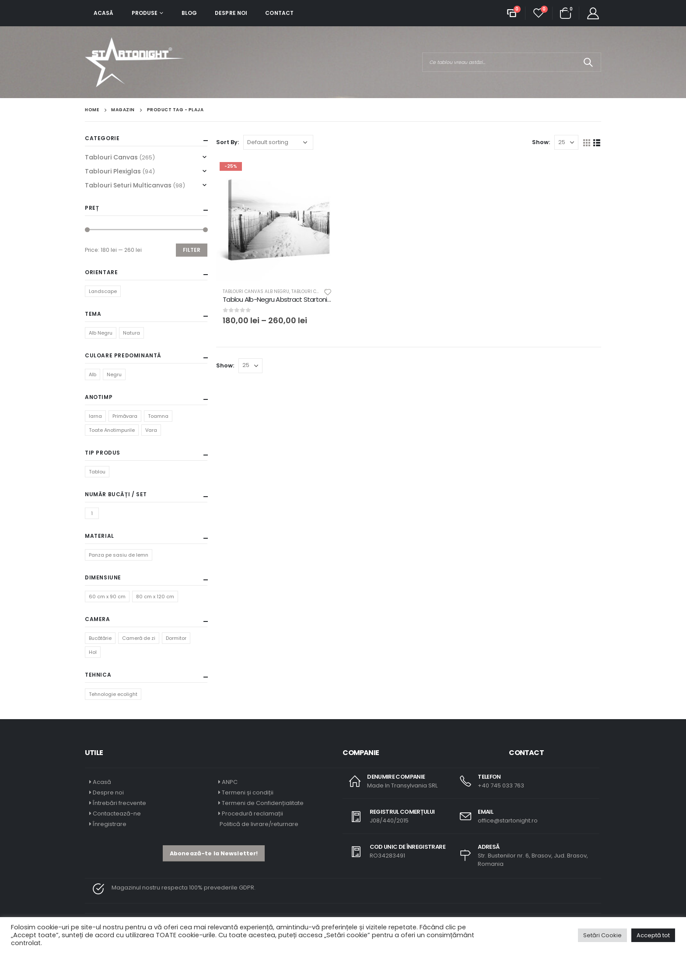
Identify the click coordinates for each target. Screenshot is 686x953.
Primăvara (124, 416)
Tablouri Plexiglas (113, 171)
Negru (114, 374)
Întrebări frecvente (119, 803)
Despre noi (231, 13)
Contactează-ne (117, 813)
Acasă (104, 13)
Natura (131, 332)
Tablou (97, 471)
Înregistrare (109, 824)
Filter (191, 250)
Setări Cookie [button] (602, 935)
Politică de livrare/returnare (258, 824)
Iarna (95, 416)
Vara (151, 430)
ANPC (230, 782)
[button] (214, 853)
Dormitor (176, 638)
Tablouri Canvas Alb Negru (256, 291)
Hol (93, 652)
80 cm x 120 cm (155, 596)
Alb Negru (100, 332)
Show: (541, 142)
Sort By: (227, 142)
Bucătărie (100, 638)
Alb (92, 374)
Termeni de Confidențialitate (262, 803)
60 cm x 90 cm (107, 596)
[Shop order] (278, 142)
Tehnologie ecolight (113, 694)
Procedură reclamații (252, 813)
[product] (277, 220)
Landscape (103, 291)
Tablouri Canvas (111, 157)
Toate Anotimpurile (112, 430)
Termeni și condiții (247, 792)
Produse (145, 13)
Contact (279, 13)
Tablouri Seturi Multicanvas (128, 185)
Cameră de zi (138, 638)
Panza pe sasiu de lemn (118, 554)
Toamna (158, 416)
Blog (189, 13)
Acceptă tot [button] (653, 935)
